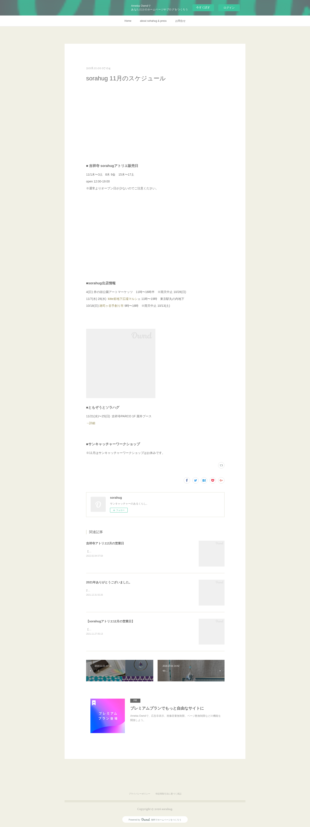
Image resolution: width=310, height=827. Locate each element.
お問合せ (180, 20)
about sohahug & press (153, 20)
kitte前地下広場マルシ (123, 299)
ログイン (229, 7)
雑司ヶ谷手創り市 (111, 305)
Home (127, 20)
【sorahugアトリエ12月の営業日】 (110, 621)
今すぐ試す (203, 7)
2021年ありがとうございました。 (109, 582)
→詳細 (97, 423)
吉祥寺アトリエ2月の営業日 (105, 543)
